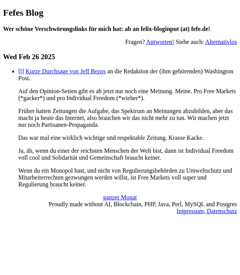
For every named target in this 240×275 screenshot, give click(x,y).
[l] (21, 71)
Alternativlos (221, 42)
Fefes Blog (23, 13)
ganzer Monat (120, 197)
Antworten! (160, 42)
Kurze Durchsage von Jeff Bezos (66, 71)
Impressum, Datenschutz (207, 211)
